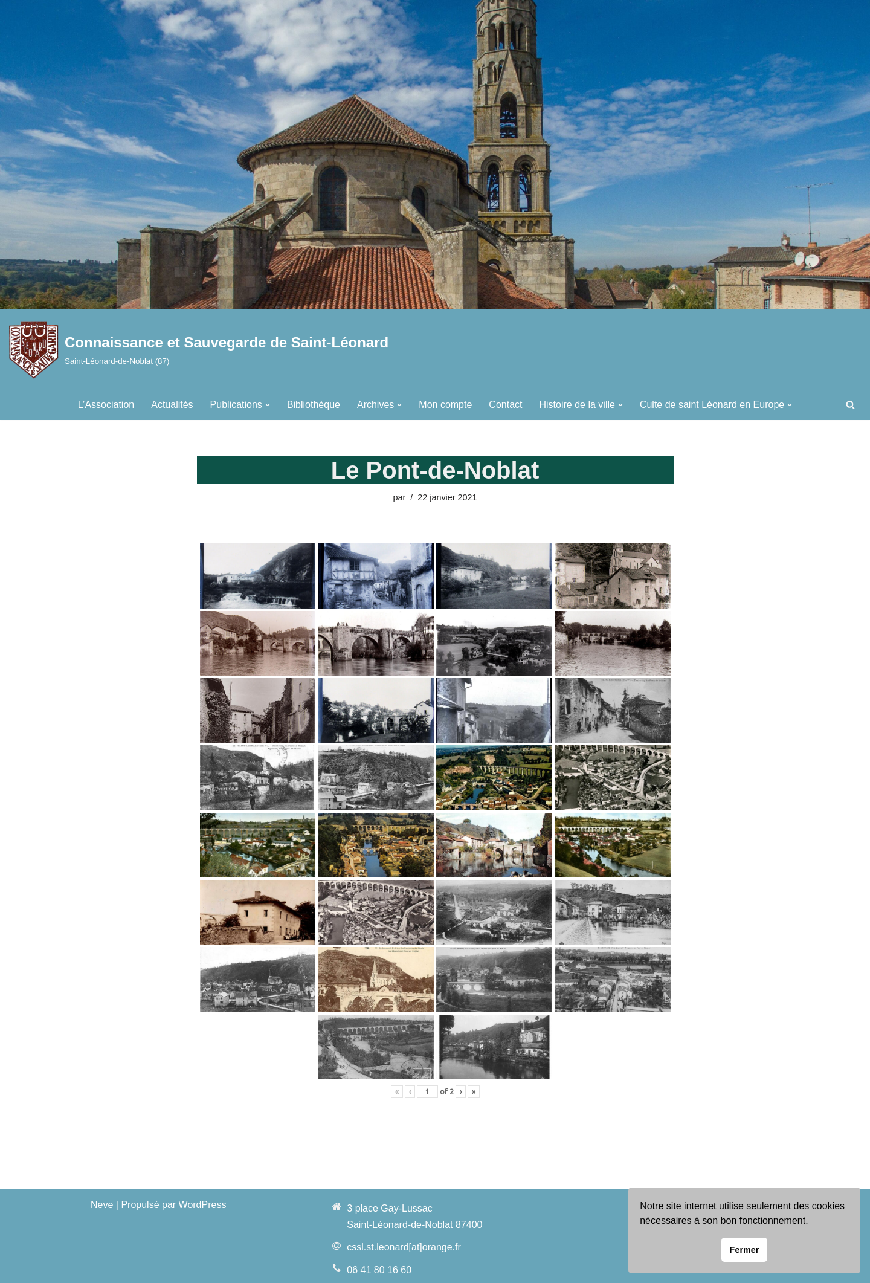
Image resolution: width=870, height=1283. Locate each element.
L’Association (106, 404)
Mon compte (445, 404)
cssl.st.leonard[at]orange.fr (404, 1247)
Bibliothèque (313, 404)
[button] (267, 404)
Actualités (172, 404)
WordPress (203, 1205)
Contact (505, 404)
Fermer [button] (744, 1250)
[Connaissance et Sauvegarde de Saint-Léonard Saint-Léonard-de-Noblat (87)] (198, 349)
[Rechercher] (850, 404)
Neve (102, 1205)
